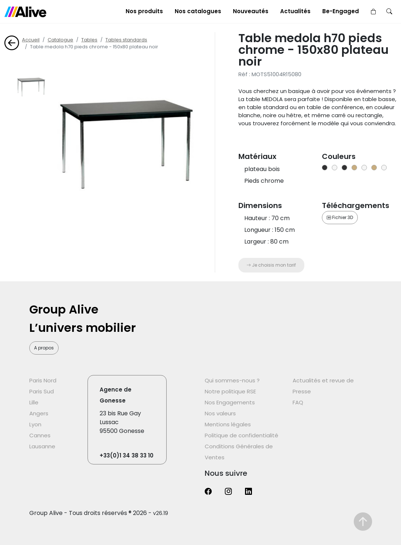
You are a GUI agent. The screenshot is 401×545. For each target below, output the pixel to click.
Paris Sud (41, 391)
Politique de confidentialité (241, 435)
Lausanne (42, 446)
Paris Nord (42, 380)
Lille (33, 402)
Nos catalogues (198, 11)
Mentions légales (228, 424)
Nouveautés (250, 11)
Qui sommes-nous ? (232, 380)
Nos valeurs (220, 413)
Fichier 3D (340, 217)
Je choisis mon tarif (271, 265)
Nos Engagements (230, 402)
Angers (38, 413)
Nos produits (144, 11)
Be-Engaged (340, 11)
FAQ (298, 402)
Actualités (295, 11)
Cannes (40, 435)
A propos (44, 348)
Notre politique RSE (230, 391)
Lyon (35, 424)
